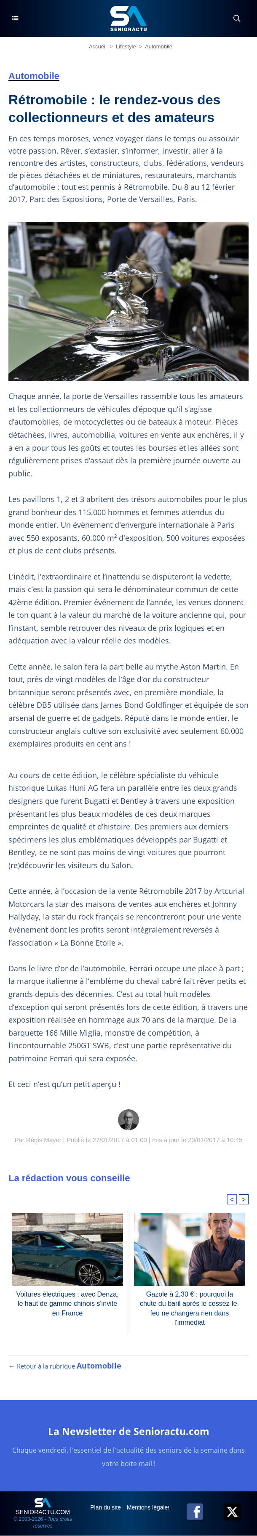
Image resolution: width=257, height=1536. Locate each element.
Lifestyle (126, 46)
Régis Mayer (44, 1139)
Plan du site (106, 1507)
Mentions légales (150, 1507)
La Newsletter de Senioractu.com (128, 1431)
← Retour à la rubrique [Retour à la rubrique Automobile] (64, 1366)
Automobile (158, 46)
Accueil (98, 46)
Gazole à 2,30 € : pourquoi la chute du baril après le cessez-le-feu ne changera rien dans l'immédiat (189, 1307)
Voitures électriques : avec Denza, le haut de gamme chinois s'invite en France (67, 1303)
